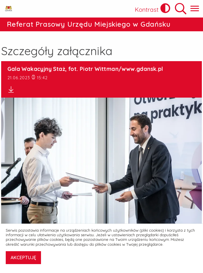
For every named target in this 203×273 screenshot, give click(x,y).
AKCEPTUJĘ (23, 257)
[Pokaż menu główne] (194, 9)
